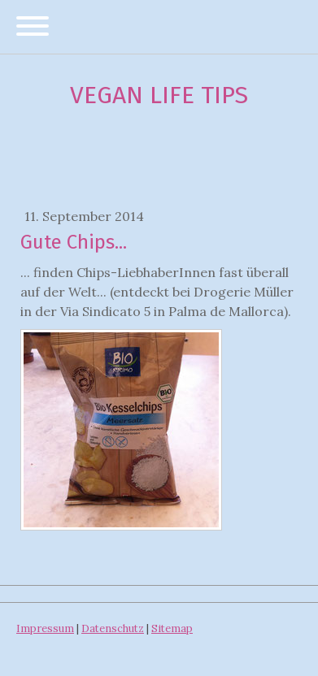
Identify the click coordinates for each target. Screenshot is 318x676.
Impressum (45, 628)
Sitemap (172, 628)
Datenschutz (112, 628)
